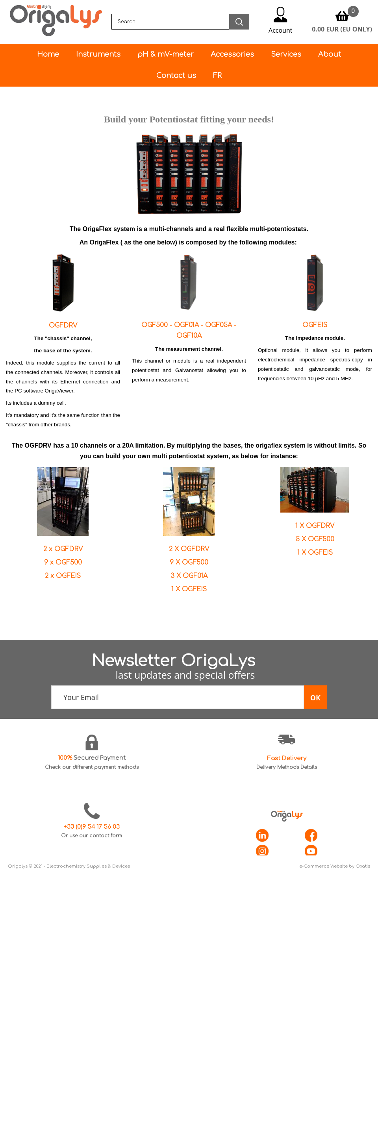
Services (286, 54)
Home (48, 54)
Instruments (98, 54)
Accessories (232, 54)
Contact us (176, 76)
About (329, 54)
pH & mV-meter (165, 54)
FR (217, 76)
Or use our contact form (91, 836)
